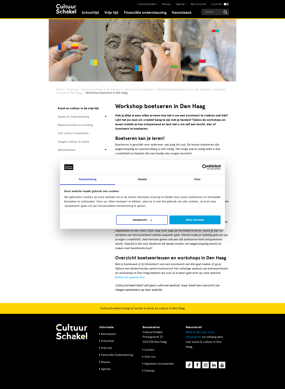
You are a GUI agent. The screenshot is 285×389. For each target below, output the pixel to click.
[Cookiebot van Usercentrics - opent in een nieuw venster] (205, 167)
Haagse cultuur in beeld (73, 141)
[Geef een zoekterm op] (215, 12)
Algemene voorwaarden (159, 363)
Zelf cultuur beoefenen (139, 89)
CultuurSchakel (147, 4)
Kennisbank (182, 12)
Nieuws (166, 4)
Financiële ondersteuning (145, 12)
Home (59, 89)
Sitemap (149, 370)
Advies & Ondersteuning (73, 116)
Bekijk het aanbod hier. (130, 277)
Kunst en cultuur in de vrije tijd (101, 89)
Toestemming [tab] (88, 179)
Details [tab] (142, 179)
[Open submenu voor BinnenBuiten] (105, 150)
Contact (149, 349)
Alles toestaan (195, 219)
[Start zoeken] (225, 12)
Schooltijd (90, 12)
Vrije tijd (111, 12)
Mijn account (198, 4)
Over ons (150, 356)
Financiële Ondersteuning (117, 355)
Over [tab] (197, 179)
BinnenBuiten (66, 150)
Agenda (180, 4)
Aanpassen (142, 219)
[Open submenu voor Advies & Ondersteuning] (105, 116)
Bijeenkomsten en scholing (75, 125)
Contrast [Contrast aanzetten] (217, 4)
